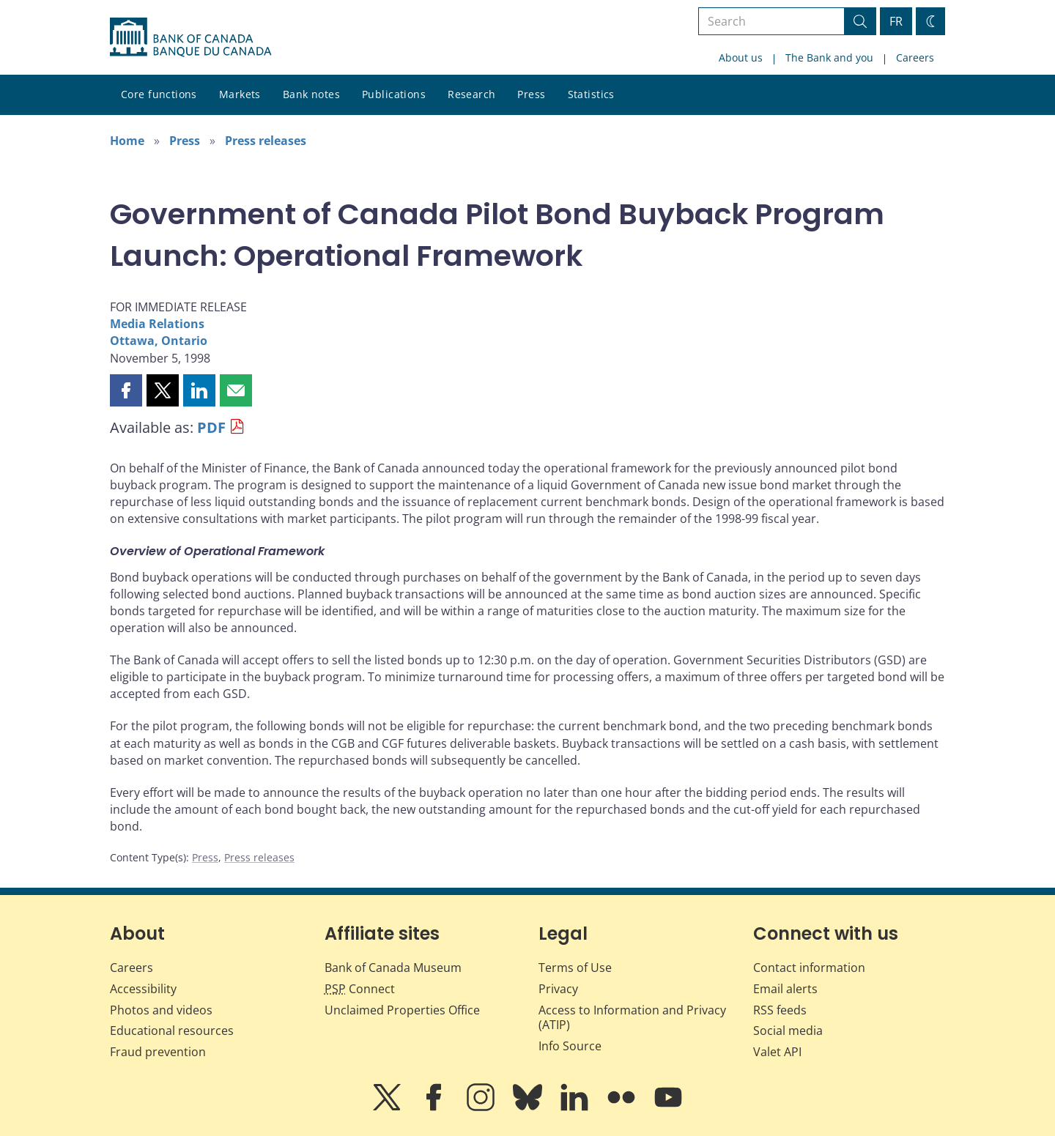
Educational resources (172, 1030)
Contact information (809, 967)
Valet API (777, 1052)
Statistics (591, 94)
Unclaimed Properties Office (402, 1010)
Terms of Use (575, 967)
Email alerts (785, 989)
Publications (394, 94)
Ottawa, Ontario (158, 341)
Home (127, 141)
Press (531, 94)
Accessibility (143, 989)
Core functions (159, 94)
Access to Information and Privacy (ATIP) (632, 1017)
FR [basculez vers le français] (896, 21)
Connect (360, 989)
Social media (788, 1030)
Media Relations (157, 324)
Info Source (569, 1046)
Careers (915, 57)
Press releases (265, 141)
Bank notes (311, 94)
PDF (211, 427)
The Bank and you (829, 57)
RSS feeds (780, 1010)
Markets (240, 94)
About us (741, 57)
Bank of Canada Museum (393, 967)
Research (471, 94)
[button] (126, 390)
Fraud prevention (158, 1052)
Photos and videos (161, 1010)
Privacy (558, 989)
